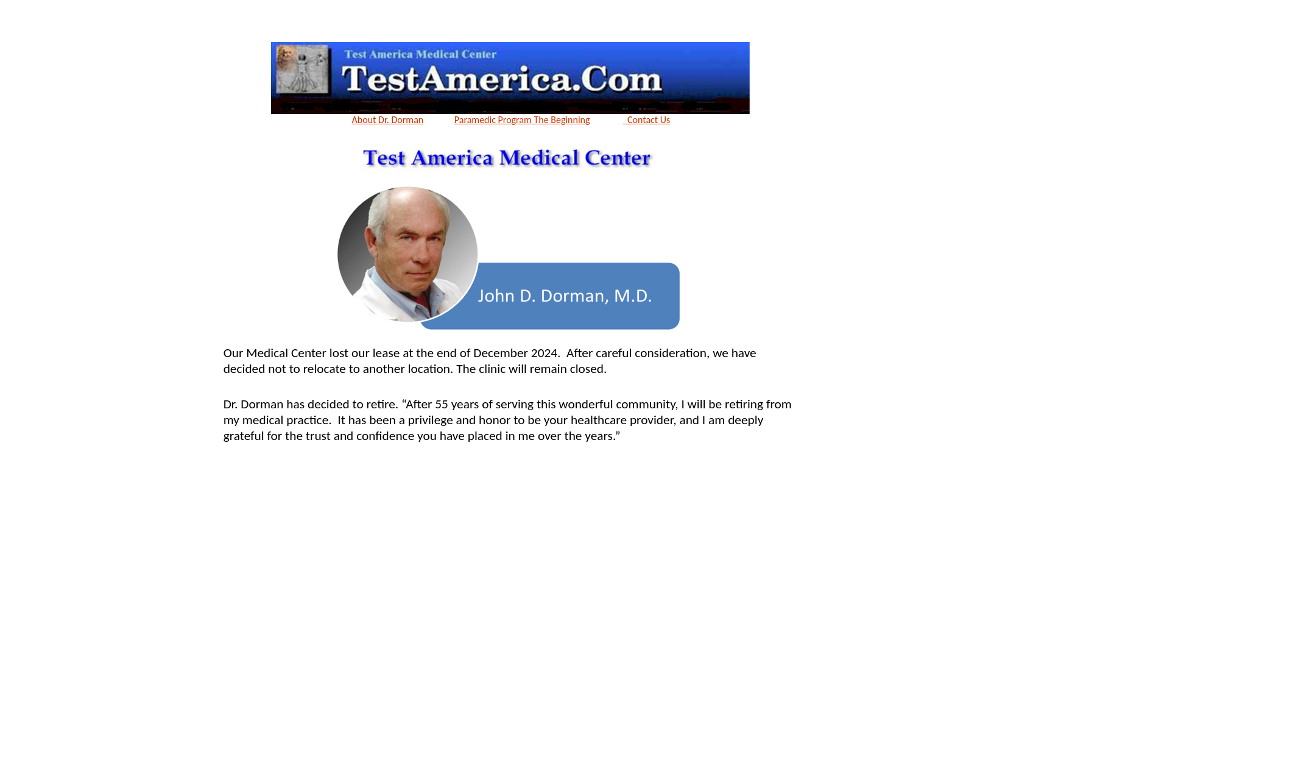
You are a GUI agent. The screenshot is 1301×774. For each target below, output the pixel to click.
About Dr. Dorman (388, 120)
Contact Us (647, 120)
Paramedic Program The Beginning (522, 120)
